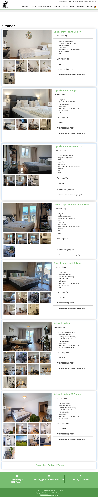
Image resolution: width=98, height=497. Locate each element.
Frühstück (57, 7)
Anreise (65, 7)
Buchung (25, 7)
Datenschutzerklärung (49, 490)
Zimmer (33, 7)
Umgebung (81, 7)
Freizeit (72, 7)
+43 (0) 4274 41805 (64, 1)
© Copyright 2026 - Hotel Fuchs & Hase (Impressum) (49, 493)
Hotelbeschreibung (44, 7)
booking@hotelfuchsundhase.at (84, 1)
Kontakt (90, 7)
